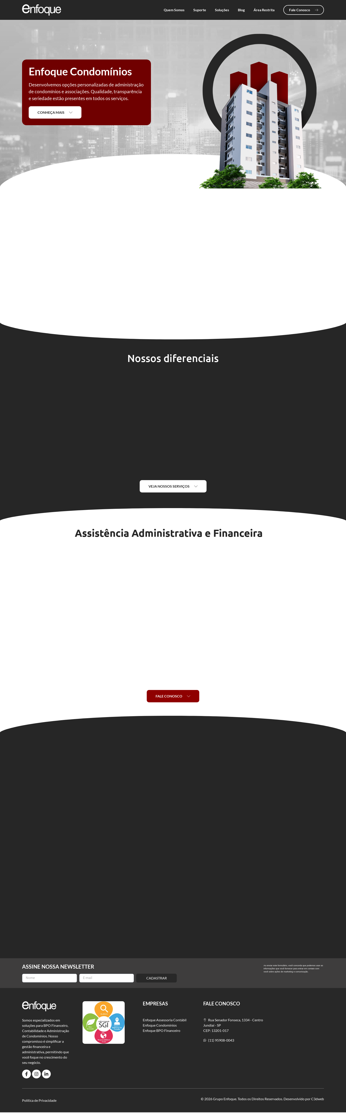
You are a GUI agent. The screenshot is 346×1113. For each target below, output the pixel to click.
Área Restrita (264, 10)
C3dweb (317, 1099)
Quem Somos (174, 10)
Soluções (222, 10)
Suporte (199, 10)
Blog (241, 10)
